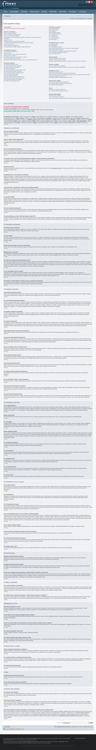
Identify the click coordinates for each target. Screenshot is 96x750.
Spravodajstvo (14, 11)
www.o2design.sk (61, 116)
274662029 (50, 116)
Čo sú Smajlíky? (52, 31)
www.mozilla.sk (84, 119)
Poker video (62, 11)
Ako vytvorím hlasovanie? (9, 68)
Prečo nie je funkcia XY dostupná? (56, 96)
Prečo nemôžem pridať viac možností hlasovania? (15, 69)
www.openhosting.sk (63, 121)
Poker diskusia (15, 8)
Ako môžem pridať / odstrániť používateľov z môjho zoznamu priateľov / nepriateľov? (67, 67)
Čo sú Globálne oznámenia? (55, 33)
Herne (5, 11)
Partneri (22, 745)
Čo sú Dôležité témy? (53, 36)
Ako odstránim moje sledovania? (56, 84)
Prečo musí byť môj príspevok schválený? (13, 79)
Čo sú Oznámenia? (53, 35)
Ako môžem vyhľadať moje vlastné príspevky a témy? (60, 77)
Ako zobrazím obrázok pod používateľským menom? (15, 57)
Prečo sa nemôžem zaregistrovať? (11, 45)
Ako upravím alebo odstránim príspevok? (13, 65)
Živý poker (24, 11)
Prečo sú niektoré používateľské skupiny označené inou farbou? (63, 51)
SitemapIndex (7, 729)
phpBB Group (56, 693)
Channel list (21, 729)
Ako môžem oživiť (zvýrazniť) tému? (12, 80)
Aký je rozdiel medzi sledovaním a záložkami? (59, 82)
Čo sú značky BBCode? (54, 28)
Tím (55, 726)
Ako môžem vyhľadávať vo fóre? (56, 71)
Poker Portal (8, 8)
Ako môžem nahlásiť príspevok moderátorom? (14, 76)
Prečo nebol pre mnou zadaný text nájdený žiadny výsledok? (62, 73)
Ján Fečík (19, 108)
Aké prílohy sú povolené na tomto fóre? (57, 89)
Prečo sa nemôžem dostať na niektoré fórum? (14, 72)
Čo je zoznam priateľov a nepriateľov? (57, 65)
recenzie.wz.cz (84, 122)
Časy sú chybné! (7, 52)
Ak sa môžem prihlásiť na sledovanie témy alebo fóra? (60, 83)
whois (82, 711)
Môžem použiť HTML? (54, 29)
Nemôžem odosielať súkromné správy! (57, 58)
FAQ (77, 18)
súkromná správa (49, 109)
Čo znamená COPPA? (9, 44)
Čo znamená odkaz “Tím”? (54, 53)
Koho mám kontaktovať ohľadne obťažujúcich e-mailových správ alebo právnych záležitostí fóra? (70, 98)
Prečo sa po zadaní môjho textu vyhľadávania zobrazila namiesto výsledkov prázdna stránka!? (69, 74)
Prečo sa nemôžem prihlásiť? (10, 33)
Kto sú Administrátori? (53, 44)
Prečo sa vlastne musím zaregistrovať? (12, 34)
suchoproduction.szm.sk (9, 118)
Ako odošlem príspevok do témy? (11, 64)
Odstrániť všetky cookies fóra (64, 726)
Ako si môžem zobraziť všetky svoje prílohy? (58, 90)
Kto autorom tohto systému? (55, 95)
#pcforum (42, 109)
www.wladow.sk (28, 122)
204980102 (76, 116)
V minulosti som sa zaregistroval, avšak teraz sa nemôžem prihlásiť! (18, 42)
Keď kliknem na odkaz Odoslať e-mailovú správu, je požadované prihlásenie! (20, 59)
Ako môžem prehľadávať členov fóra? (57, 76)
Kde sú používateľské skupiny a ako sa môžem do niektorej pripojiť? (63, 48)
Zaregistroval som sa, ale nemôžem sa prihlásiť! (14, 41)
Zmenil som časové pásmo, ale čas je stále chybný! (15, 54)
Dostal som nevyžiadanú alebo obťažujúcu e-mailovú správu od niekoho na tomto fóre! (67, 61)
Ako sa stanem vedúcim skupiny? (56, 49)
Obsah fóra (7, 16)
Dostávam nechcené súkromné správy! (57, 59)
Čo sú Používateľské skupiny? (55, 46)
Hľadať (72, 18)
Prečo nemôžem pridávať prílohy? (11, 74)
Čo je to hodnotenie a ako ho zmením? (12, 58)
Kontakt (26, 745)
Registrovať (82, 18)
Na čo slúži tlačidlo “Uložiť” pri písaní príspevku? (14, 78)
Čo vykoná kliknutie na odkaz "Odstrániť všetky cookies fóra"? (17, 46)
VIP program (72, 11)
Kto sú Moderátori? (53, 45)
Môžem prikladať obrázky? (54, 32)
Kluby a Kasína (34, 11)
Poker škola (53, 11)
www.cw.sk (51, 122)
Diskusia (44, 11)
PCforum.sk (25, 108)
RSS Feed (14, 729)
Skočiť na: (59, 722)
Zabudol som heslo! (8, 40)
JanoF (14, 108)
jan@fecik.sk (15, 109)
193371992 (24, 109)
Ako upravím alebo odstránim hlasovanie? (13, 71)
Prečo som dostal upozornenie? (11, 75)
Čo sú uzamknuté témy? (54, 38)
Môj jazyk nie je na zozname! (10, 55)
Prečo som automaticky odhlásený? (11, 35)
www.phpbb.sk (23, 119)
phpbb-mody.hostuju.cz (25, 116)
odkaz (33, 111)
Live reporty (82, 11)
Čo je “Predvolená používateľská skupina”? (58, 52)
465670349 (9, 121)
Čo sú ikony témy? (53, 39)
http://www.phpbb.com (74, 701)
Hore (6, 124)
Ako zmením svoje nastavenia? (10, 51)
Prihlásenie (89, 18)
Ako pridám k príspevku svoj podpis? (12, 67)
